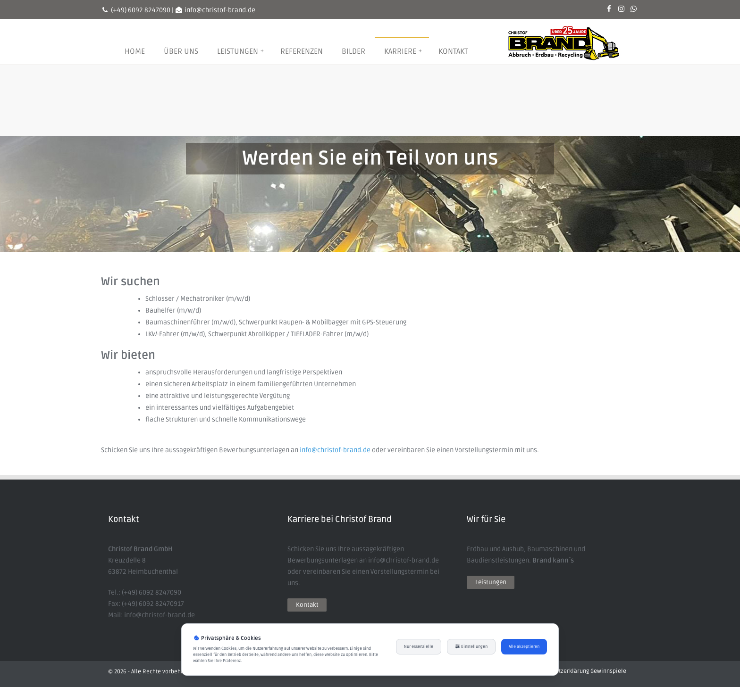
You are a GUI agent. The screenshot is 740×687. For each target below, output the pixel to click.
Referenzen (301, 51)
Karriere (403, 51)
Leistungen (240, 51)
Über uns (181, 51)
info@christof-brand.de (335, 450)
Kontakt (453, 51)
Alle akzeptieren (524, 646)
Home (135, 51)
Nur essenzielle (418, 646)
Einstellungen (471, 646)
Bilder (353, 51)
